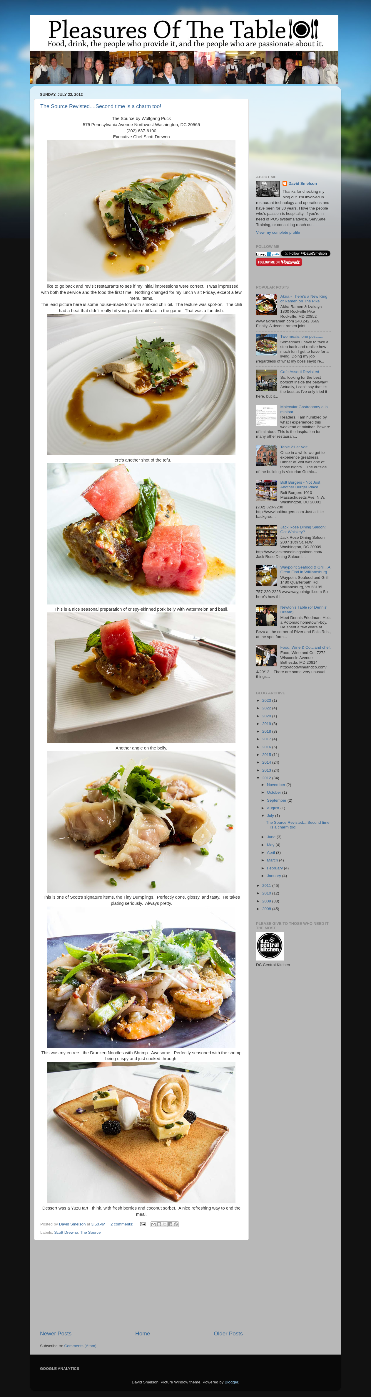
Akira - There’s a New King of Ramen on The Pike (303, 298)
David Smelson (302, 183)
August (273, 808)
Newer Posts (55, 1333)
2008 (267, 909)
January (274, 876)
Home (142, 1333)
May (271, 845)
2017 (267, 739)
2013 (267, 770)
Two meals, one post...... (301, 336)
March (273, 860)
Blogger (231, 1382)
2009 (267, 901)
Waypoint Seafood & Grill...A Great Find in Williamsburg (305, 569)
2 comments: (122, 1224)
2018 (267, 731)
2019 (267, 723)
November (276, 784)
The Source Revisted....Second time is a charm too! (100, 106)
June (272, 837)
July (271, 815)
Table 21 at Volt (293, 447)
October (274, 792)
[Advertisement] (141, 1285)
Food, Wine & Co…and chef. (305, 647)
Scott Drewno (66, 1232)
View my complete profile (278, 232)
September (277, 800)
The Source (90, 1232)
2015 (267, 754)
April (271, 852)
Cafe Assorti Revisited (299, 372)
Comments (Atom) (80, 1346)
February (275, 868)
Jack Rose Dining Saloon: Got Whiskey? (303, 529)
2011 (267, 885)
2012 (267, 778)
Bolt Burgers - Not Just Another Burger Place (300, 484)
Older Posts (228, 1333)
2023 (267, 700)
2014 (267, 762)
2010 (267, 893)
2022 (267, 708)
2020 (267, 716)
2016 (267, 747)
